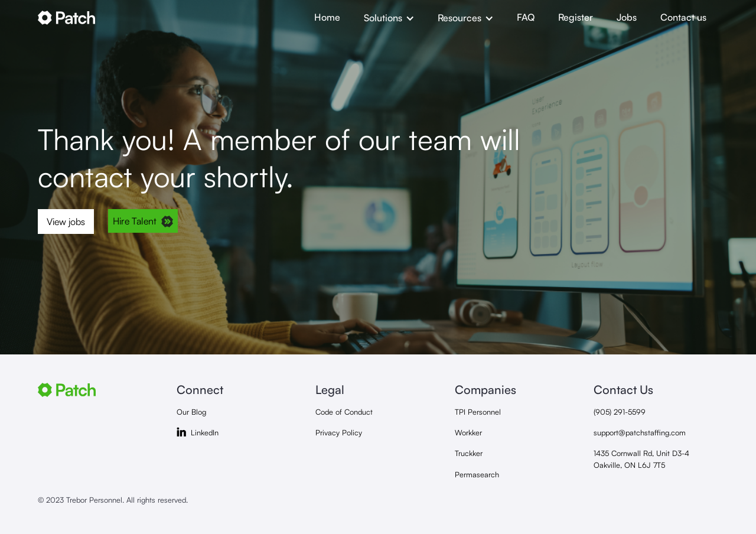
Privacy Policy (338, 432)
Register (575, 17)
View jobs (66, 221)
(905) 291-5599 (620, 411)
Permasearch (477, 474)
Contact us (683, 17)
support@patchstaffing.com (640, 432)
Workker (468, 432)
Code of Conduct (344, 411)
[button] (389, 17)
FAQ (526, 17)
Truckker (469, 453)
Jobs (627, 17)
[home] (170, 18)
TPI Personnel (478, 411)
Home (327, 17)
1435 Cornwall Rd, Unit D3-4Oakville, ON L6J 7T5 (641, 458)
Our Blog (191, 411)
